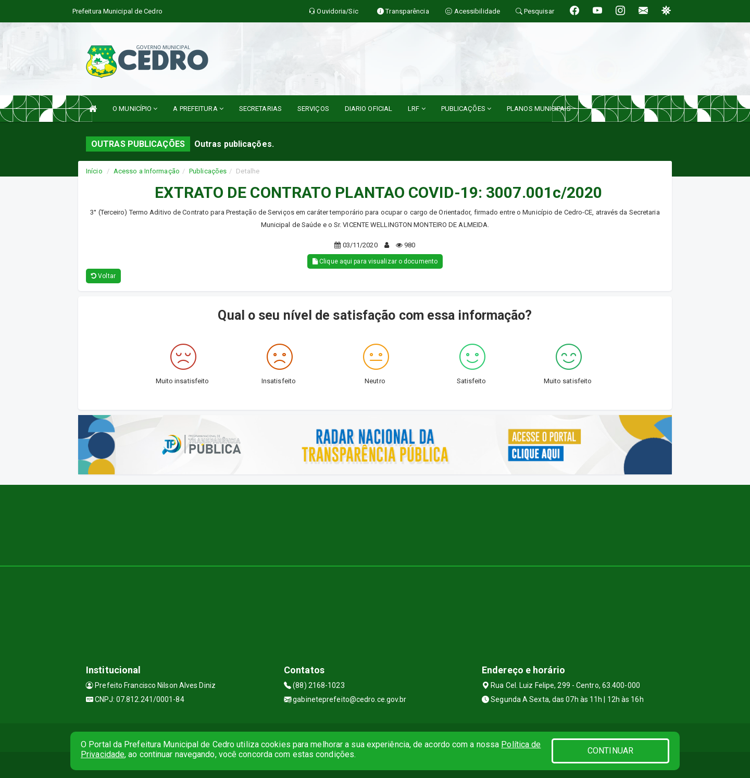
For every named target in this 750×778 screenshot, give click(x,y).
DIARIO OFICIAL (368, 108)
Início (94, 171)
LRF (417, 108)
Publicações (208, 171)
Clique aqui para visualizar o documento (375, 261)
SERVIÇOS (313, 108)
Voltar (103, 276)
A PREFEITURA (198, 108)
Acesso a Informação (147, 171)
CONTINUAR (610, 751)
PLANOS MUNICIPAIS (539, 108)
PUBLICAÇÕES (466, 108)
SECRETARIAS (260, 108)
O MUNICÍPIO (135, 108)
